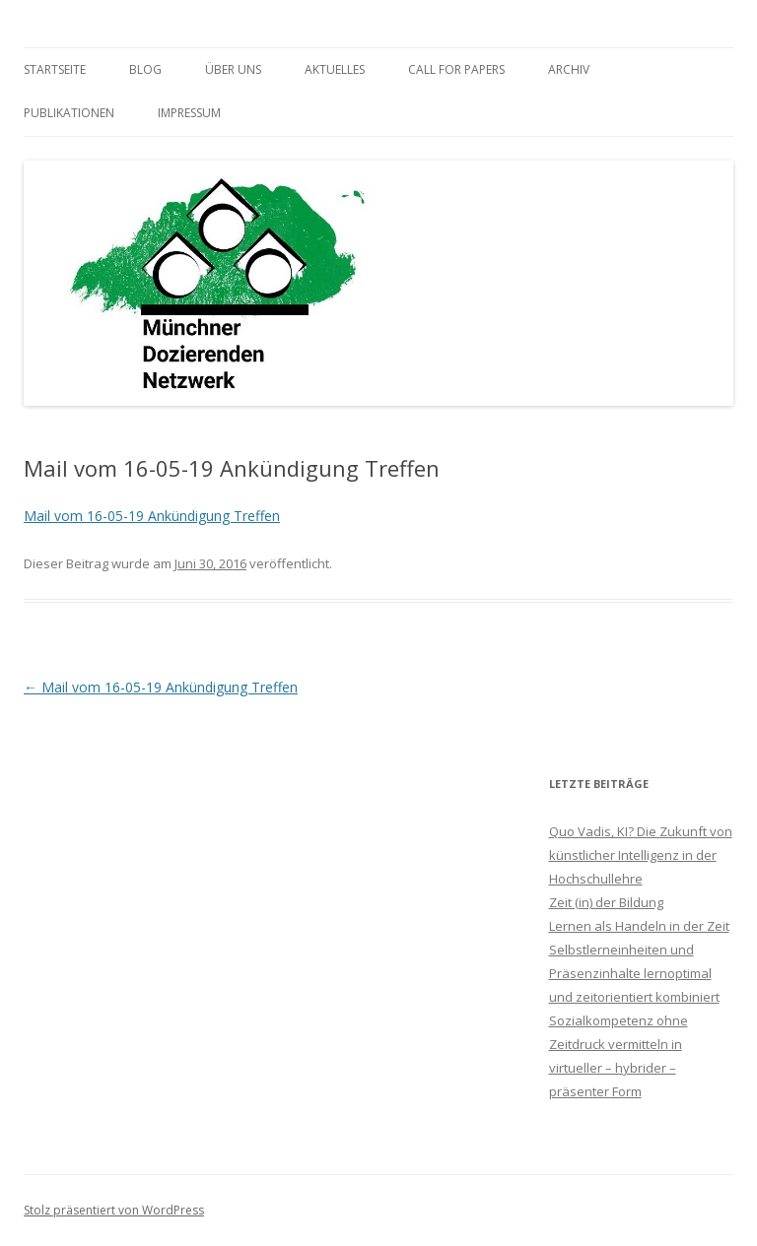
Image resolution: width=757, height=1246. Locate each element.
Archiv (568, 69)
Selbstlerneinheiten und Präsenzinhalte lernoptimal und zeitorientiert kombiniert (634, 973)
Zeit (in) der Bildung (606, 902)
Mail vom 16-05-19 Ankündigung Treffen (152, 515)
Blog (145, 69)
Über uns (233, 69)
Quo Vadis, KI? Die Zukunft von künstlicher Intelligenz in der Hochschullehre (640, 854)
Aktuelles (335, 69)
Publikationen (69, 112)
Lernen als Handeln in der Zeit (639, 926)
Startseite (55, 69)
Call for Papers (456, 69)
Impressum (189, 112)
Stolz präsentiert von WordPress (114, 1210)
